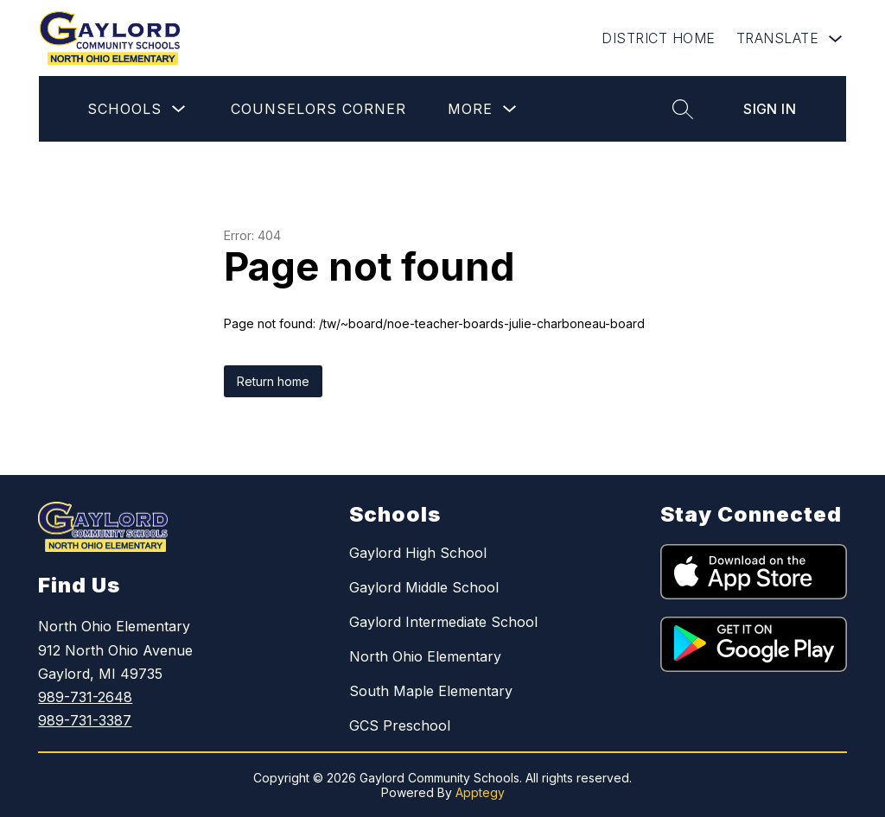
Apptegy (480, 792)
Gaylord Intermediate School (443, 621)
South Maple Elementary (431, 691)
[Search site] (682, 109)
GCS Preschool (399, 725)
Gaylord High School (418, 552)
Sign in (769, 108)
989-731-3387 (84, 720)
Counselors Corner (318, 108)
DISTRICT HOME (659, 38)
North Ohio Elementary (425, 656)
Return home (273, 381)
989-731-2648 (85, 697)
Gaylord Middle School (424, 587)
